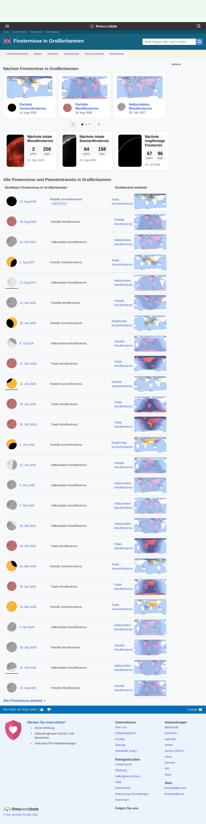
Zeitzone (52, 53)
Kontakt (195, 709)
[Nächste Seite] (99, 124)
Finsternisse (36, 32)
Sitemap (120, 745)
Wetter (38, 53)
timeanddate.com (175, 787)
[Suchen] (199, 26)
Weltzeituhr (172, 727)
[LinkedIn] (132, 815)
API (167, 768)
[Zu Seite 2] (86, 124)
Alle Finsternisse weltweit (25, 700)
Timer (168, 756)
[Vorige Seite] (72, 124)
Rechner (170, 762)
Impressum (122, 799)
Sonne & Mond (19, 32)
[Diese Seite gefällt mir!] (41, 710)
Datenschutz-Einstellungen (132, 794)
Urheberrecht (123, 764)
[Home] (21, 809)
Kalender (170, 739)
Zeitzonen (171, 733)
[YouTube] (146, 815)
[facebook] (118, 815)
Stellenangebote (125, 733)
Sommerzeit (71, 53)
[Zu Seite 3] (90, 124)
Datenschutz (123, 787)
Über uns (121, 727)
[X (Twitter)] (125, 815)
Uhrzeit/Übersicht (17, 53)
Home (6, 32)
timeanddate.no (174, 794)
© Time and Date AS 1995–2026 (20, 814)
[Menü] (7, 26)
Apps (168, 774)
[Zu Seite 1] (82, 124)
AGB (118, 782)
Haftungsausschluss (127, 776)
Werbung (121, 770)
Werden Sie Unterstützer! (46, 722)
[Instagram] (139, 815)
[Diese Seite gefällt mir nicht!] (49, 710)
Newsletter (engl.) (126, 750)
